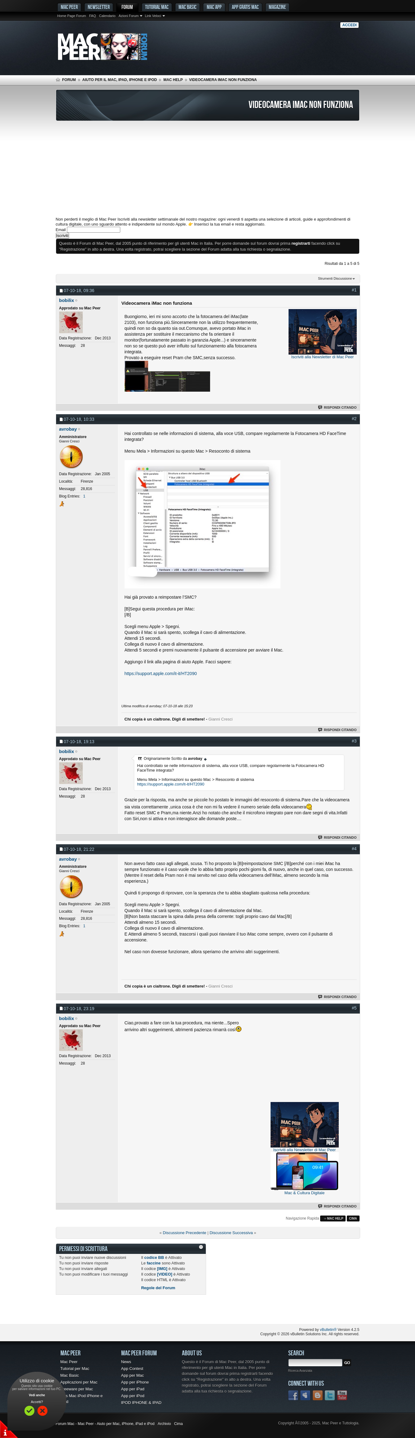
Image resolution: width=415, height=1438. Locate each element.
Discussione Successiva (231, 1232)
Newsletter (99, 7)
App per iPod (132, 1395)
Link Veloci (153, 16)
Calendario (107, 16)
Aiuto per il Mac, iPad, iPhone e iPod (119, 80)
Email (61, 229)
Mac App (214, 7)
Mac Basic (187, 7)
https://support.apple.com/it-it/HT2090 (161, 673)
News (126, 1361)
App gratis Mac (245, 7)
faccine (154, 1263)
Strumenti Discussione (335, 278)
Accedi (349, 25)
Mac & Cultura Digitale (304, 1192)
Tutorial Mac (157, 7)
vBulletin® (328, 1330)
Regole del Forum (158, 1287)
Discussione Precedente (184, 1232)
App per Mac (132, 1375)
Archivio (164, 1424)
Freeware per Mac (76, 1389)
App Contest (132, 1368)
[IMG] (162, 1268)
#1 (354, 289)
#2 (354, 418)
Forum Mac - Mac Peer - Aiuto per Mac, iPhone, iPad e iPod (105, 1424)
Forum (127, 7)
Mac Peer (69, 1361)
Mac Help (173, 80)
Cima (353, 1218)
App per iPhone (135, 1382)
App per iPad (132, 1389)
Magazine (277, 7)
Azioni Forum (129, 16)
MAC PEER (69, 7)
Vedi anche (37, 1395)
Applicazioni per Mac (79, 1382)
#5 (354, 1007)
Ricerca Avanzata (300, 1370)
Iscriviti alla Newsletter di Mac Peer (322, 357)
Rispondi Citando (338, 407)
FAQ (92, 16)
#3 (354, 740)
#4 (354, 848)
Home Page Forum (71, 16)
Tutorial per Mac (74, 1368)
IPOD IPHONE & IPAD (141, 1402)
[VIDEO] (164, 1274)
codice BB (154, 1257)
